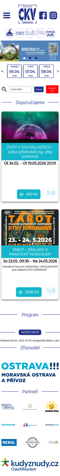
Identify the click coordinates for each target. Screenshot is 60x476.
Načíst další (30, 332)
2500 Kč (29, 292)
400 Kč (29, 194)
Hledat (39, 89)
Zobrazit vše (52, 89)
